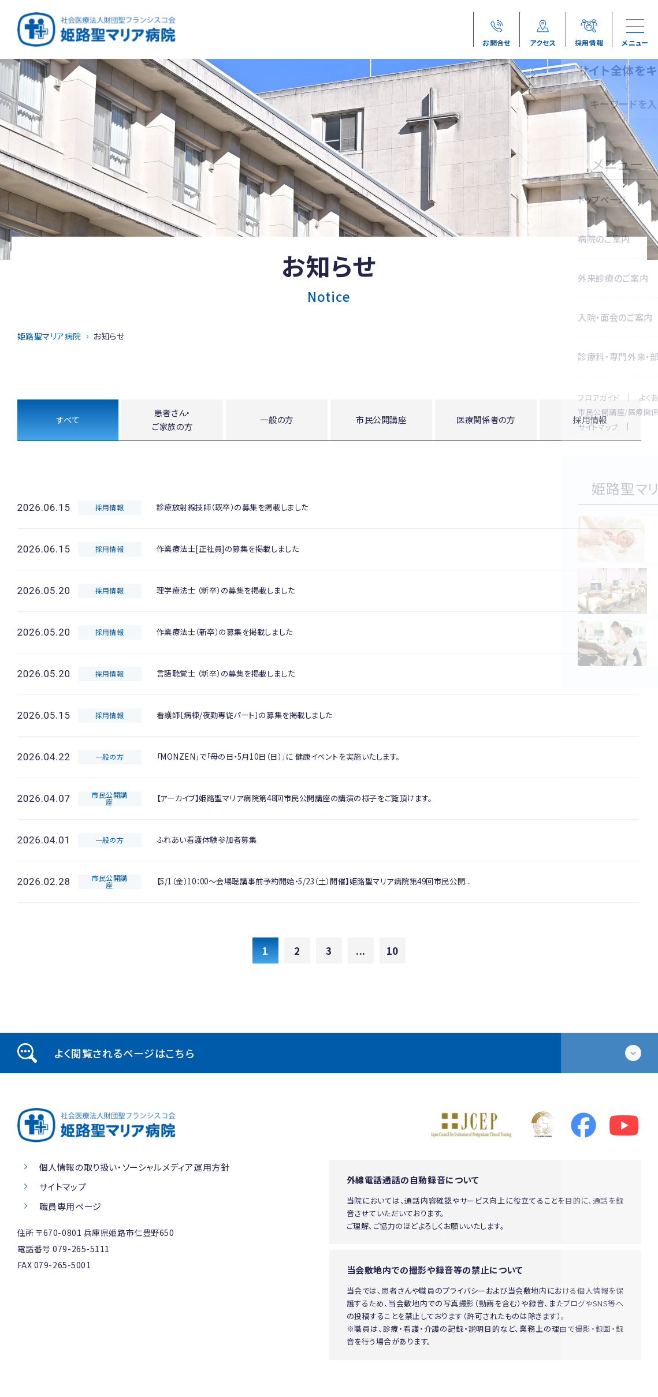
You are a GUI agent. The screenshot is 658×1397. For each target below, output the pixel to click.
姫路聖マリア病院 (49, 336)
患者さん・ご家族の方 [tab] (172, 420)
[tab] (329, 1055)
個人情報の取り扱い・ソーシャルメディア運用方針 (134, 1169)
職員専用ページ (70, 1208)
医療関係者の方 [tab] (485, 420)
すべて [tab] (68, 420)
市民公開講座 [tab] (381, 420)
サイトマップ (63, 1189)
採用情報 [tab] (590, 420)
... (361, 953)
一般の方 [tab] (276, 420)
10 (392, 953)
